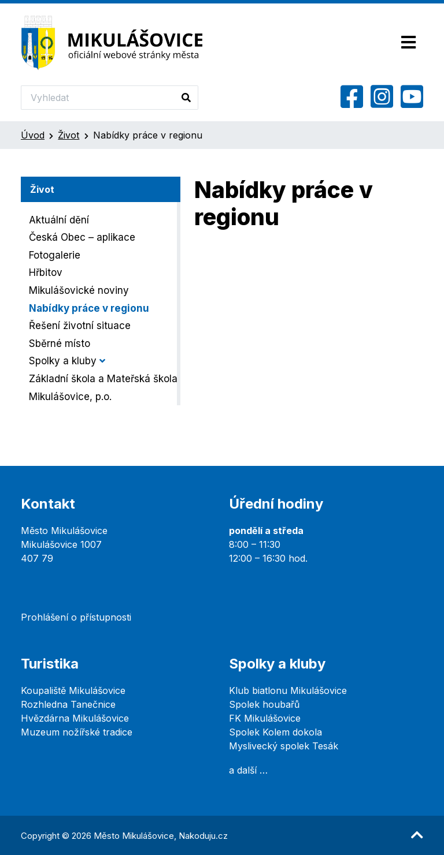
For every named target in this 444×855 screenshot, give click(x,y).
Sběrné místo (59, 343)
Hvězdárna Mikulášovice (75, 718)
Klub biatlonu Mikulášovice (288, 690)
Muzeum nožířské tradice (76, 732)
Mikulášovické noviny (79, 290)
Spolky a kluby (63, 361)
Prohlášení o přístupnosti (76, 617)
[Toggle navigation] (408, 43)
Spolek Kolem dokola (275, 732)
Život (68, 135)
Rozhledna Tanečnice (68, 704)
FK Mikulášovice (265, 718)
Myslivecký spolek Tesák (283, 746)
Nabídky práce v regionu (89, 308)
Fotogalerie (54, 255)
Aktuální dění (59, 220)
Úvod (33, 135)
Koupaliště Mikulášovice (73, 690)
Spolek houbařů (264, 704)
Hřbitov (45, 272)
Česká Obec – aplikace (82, 237)
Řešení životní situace (80, 325)
